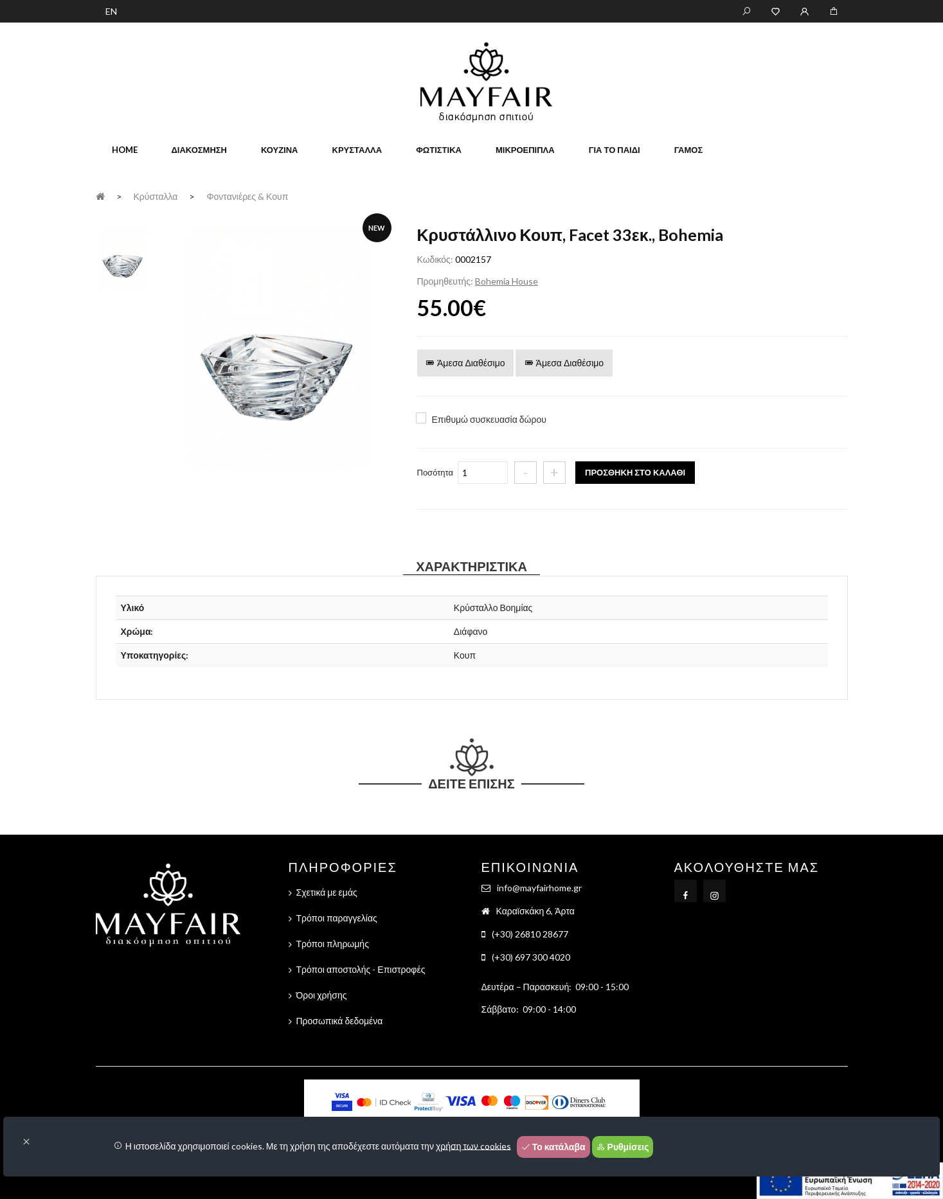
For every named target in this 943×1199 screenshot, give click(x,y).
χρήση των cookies (473, 1145)
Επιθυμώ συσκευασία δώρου (489, 419)
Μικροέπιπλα (525, 150)
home (125, 150)
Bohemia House (506, 281)
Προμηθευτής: (445, 281)
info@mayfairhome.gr (539, 887)
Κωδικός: (435, 259)
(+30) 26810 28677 (530, 933)
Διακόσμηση (199, 150)
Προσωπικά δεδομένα (339, 1020)
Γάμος (688, 150)
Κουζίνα (279, 150)
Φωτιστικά (439, 150)
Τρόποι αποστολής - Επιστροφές (361, 969)
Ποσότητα (435, 472)
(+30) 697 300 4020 (531, 957)
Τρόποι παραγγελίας (336, 917)
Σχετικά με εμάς (326, 892)
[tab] (122, 257)
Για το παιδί (614, 150)
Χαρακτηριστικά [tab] (471, 566)
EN (111, 11)
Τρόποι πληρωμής (332, 943)
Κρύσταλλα (357, 150)
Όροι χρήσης (321, 995)
